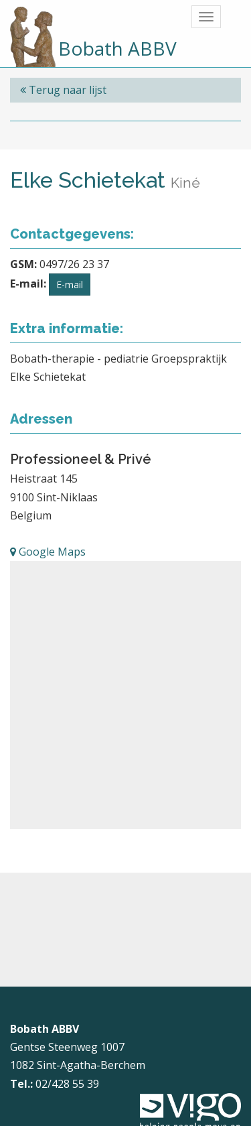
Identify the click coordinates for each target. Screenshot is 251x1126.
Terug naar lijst (63, 89)
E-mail (69, 284)
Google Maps (48, 551)
